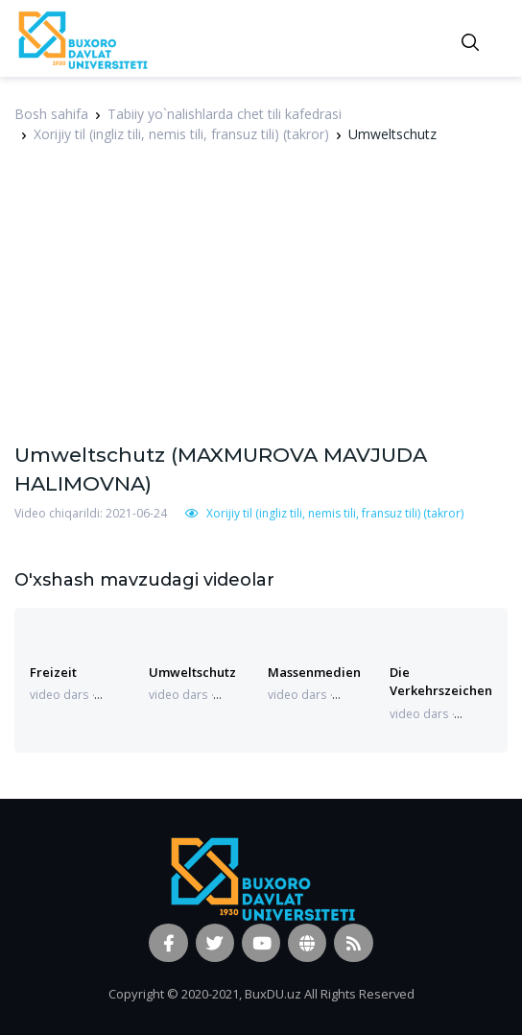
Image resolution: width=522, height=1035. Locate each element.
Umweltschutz (192, 672)
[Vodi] (81, 38)
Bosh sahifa (51, 114)
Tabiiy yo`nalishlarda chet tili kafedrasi (224, 114)
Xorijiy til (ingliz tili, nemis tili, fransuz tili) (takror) (181, 134)
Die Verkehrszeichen (441, 681)
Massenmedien (314, 672)
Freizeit (53, 672)
